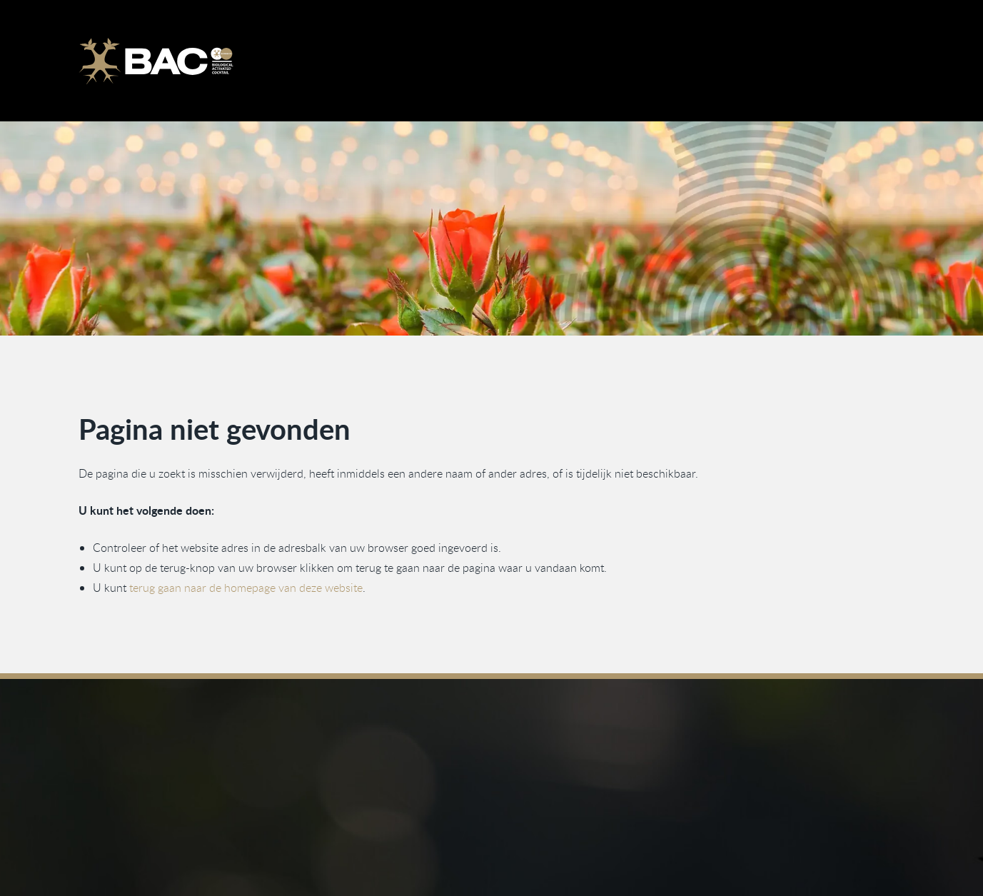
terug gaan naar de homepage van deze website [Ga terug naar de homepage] (246, 588)
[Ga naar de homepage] (156, 61)
